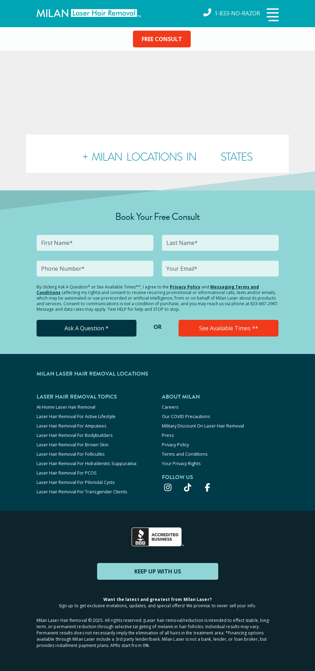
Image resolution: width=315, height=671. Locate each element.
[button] (272, 15)
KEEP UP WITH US (157, 571)
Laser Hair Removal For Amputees (72, 426)
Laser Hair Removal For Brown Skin (73, 444)
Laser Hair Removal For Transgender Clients (82, 491)
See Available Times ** (228, 328)
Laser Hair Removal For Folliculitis (71, 454)
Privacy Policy (185, 287)
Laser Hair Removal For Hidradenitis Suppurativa (86, 463)
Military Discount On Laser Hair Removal (203, 426)
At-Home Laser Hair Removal (66, 407)
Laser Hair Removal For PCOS (67, 473)
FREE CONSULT (162, 39)
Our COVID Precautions (186, 416)
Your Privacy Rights (181, 463)
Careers (170, 407)
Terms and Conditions (185, 454)
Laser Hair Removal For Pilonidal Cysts (76, 482)
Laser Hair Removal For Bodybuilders (75, 435)
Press (168, 435)
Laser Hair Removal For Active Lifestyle (76, 416)
